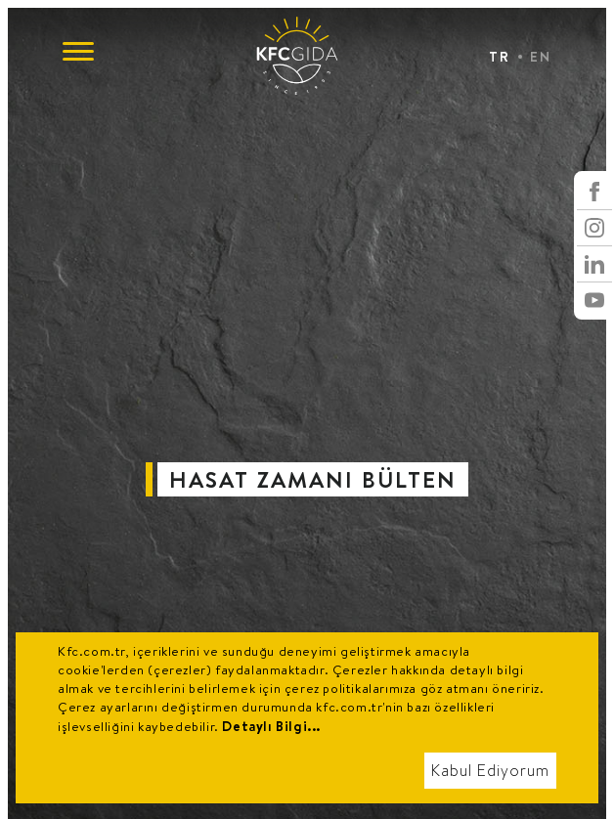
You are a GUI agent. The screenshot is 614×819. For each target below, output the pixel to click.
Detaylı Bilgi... (271, 726)
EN (540, 56)
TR (499, 56)
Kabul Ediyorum (490, 770)
